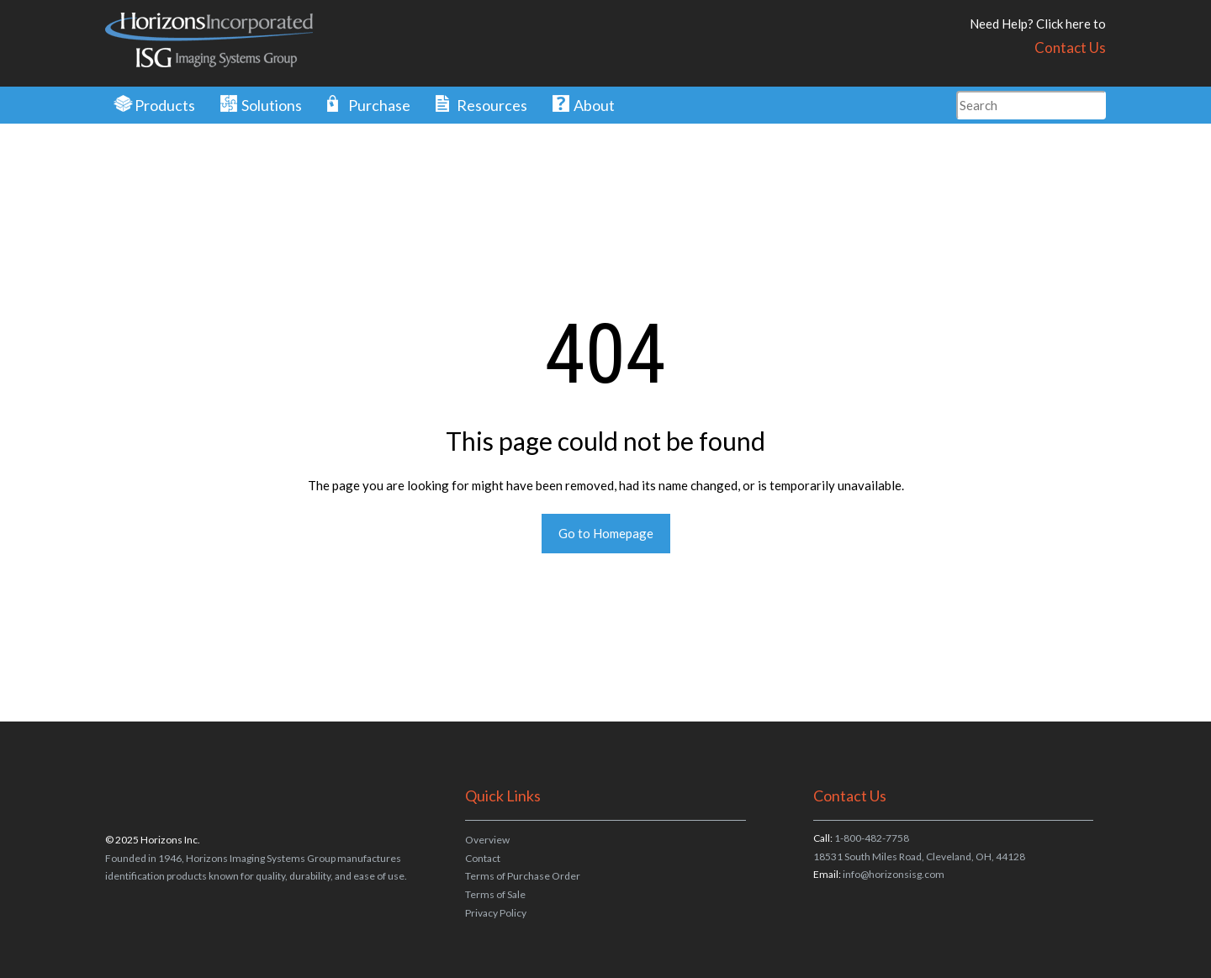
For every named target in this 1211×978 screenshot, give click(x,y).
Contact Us (1070, 47)
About (594, 105)
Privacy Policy (495, 913)
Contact (482, 858)
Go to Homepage (605, 533)
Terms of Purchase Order (522, 876)
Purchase (379, 105)
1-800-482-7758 (871, 838)
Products (165, 105)
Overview (487, 839)
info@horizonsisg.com (893, 874)
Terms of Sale (495, 894)
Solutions (271, 105)
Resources (492, 105)
